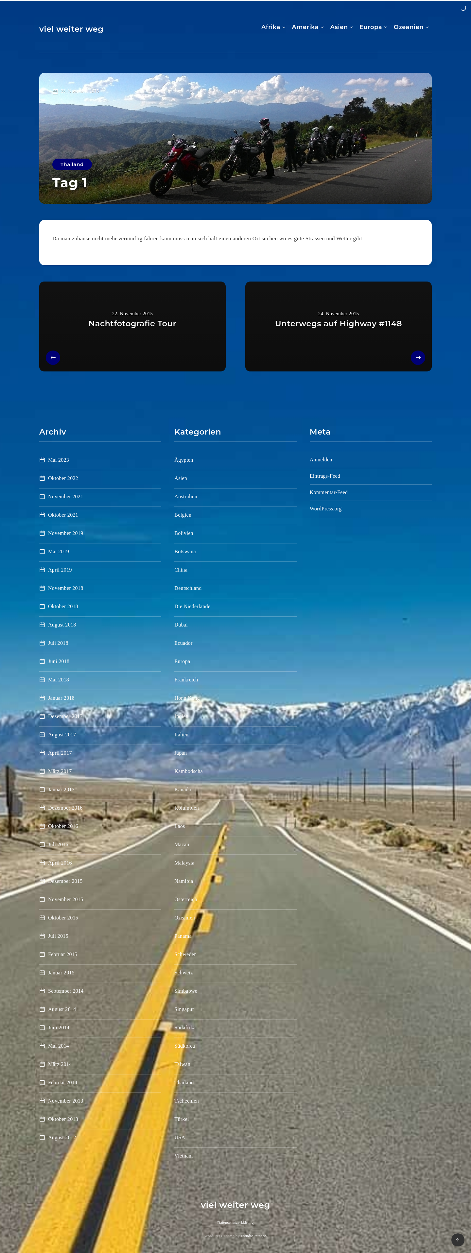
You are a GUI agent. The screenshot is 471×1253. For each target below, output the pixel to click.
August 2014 (62, 1009)
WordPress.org (326, 508)
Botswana (185, 551)
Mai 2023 (58, 460)
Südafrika (185, 1027)
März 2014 (60, 1064)
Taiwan (182, 1064)
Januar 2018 (61, 698)
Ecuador (183, 643)
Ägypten (183, 460)
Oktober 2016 (63, 826)
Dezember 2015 (65, 881)
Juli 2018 (58, 643)
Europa (370, 27)
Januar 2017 (61, 789)
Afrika (270, 27)
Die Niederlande (192, 606)
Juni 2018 (58, 661)
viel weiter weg (71, 29)
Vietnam (183, 1156)
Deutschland (187, 588)
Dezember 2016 (65, 808)
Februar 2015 (62, 954)
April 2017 (60, 753)
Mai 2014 (58, 1046)
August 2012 (62, 1137)
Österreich (185, 899)
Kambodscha (188, 771)
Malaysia (184, 863)
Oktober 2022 (63, 478)
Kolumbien (186, 808)
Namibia (183, 881)
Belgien (182, 515)
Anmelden (321, 459)
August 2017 (62, 734)
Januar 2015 (61, 972)
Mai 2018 (58, 679)
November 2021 (65, 496)
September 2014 (66, 991)
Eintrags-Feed (325, 476)
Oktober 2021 (63, 515)
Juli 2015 (58, 936)
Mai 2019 (58, 551)
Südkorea (184, 1046)
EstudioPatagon (254, 1236)
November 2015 (65, 899)
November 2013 (65, 1101)
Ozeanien (408, 27)
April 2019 (60, 570)
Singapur (184, 1009)
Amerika (305, 27)
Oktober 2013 (63, 1119)
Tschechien (186, 1101)
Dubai (181, 624)
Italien (181, 734)
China (180, 570)
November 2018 (65, 588)
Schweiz (183, 972)
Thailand (72, 164)
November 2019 (65, 533)
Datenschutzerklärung (235, 1222)
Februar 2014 (62, 1082)
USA (179, 1137)
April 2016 (60, 863)
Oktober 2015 (63, 917)
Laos (179, 826)
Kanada (182, 789)
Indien (181, 716)
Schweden (185, 954)
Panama (182, 936)
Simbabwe (185, 991)
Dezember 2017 (65, 716)
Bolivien (183, 533)
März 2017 (60, 771)
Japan (180, 753)
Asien (339, 27)
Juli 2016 (58, 844)
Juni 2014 (58, 1027)
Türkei (181, 1119)
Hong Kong (187, 698)
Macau (181, 844)
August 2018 (62, 624)
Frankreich (186, 679)
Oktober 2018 (63, 606)
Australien (185, 496)
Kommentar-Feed (329, 492)
